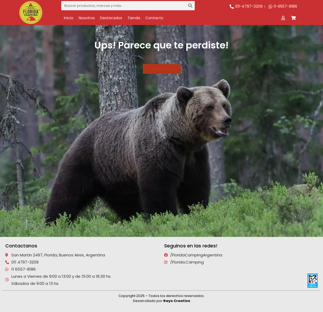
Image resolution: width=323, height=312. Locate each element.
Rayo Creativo (176, 300)
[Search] (190, 5)
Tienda (133, 18)
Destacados (111, 18)
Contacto (154, 18)
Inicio (68, 18)
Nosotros (87, 18)
